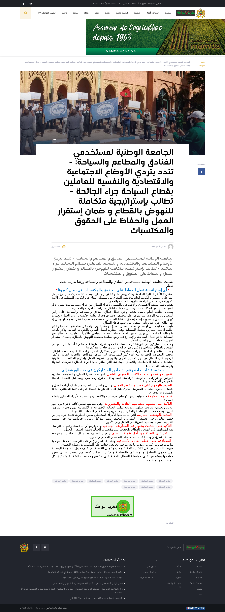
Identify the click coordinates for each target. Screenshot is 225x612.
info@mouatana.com (35, 608)
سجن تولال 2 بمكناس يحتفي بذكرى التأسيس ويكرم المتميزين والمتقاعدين (88, 583)
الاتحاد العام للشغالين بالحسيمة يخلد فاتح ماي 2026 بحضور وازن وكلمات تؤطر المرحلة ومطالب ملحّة (75, 566)
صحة (96, 13)
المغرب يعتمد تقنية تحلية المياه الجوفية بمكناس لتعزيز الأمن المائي (92, 578)
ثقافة (86, 13)
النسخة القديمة (147, 578)
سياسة (168, 13)
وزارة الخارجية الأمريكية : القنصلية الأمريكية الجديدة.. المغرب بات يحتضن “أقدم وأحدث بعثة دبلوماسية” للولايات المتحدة (72, 590)
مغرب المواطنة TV (47, 13)
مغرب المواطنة (202, 64)
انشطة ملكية (122, 13)
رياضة (75, 13)
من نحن (150, 566)
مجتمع (137, 13)
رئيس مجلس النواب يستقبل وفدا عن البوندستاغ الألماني (96, 598)
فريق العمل (148, 572)
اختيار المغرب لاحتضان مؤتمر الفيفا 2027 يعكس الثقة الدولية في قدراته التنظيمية (85, 572)
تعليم (107, 13)
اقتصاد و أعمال (152, 13)
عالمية (64, 13)
